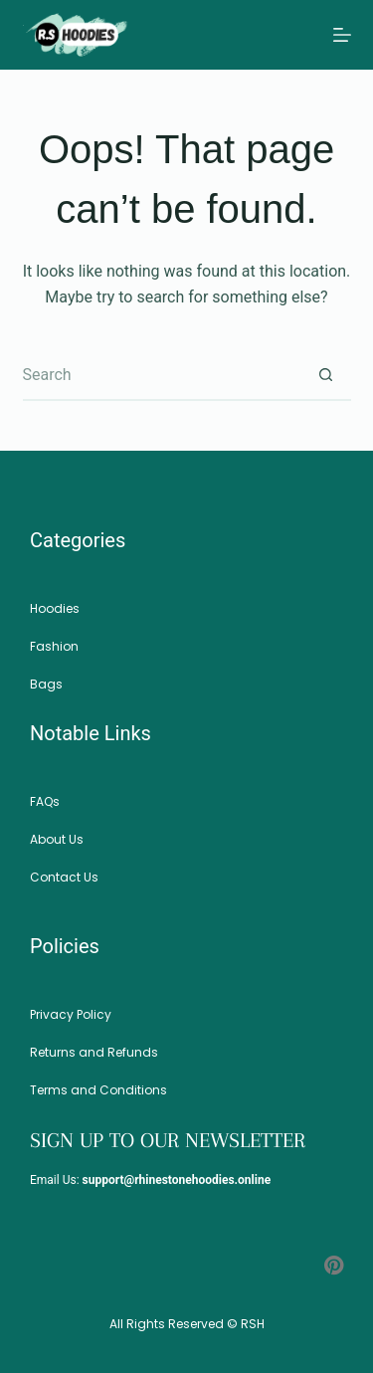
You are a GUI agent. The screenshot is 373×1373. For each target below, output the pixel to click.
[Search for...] (162, 376)
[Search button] (326, 376)
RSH (253, 1323)
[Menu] (342, 35)
